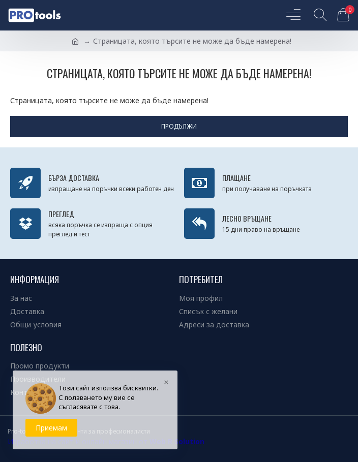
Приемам (51, 428)
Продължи (179, 126)
